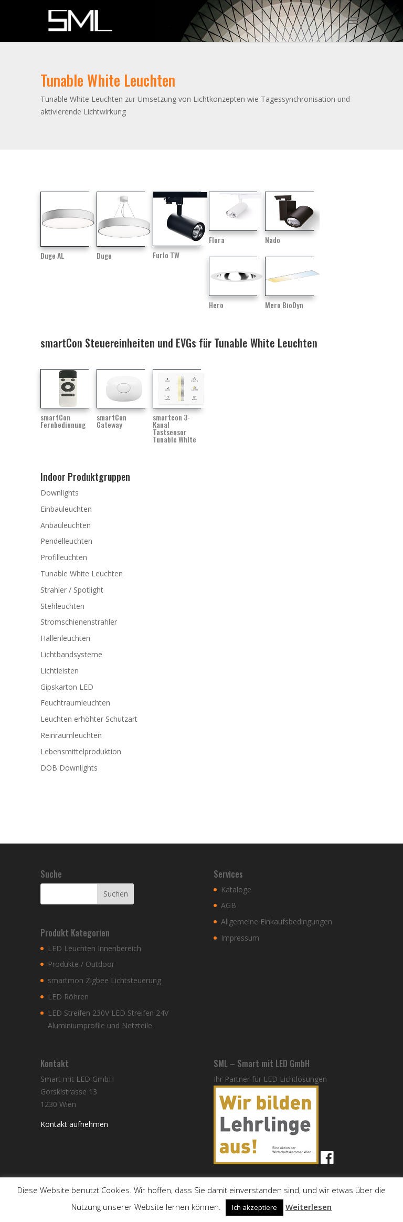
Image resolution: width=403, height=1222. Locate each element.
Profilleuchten (63, 557)
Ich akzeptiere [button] (254, 1207)
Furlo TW (166, 254)
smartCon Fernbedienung (63, 421)
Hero (216, 304)
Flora (217, 239)
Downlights (59, 493)
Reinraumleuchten (71, 735)
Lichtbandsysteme (71, 654)
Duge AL (52, 255)
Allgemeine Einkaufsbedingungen (276, 921)
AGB (228, 905)
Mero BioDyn (284, 304)
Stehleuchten (62, 606)
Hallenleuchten (65, 638)
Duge (104, 255)
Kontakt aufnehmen (74, 1124)
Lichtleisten (59, 671)
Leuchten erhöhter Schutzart (88, 719)
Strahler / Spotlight (71, 590)
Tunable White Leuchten (81, 573)
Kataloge (236, 889)
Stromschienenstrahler (78, 622)
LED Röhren (68, 997)
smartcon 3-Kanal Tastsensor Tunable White (174, 428)
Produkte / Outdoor (81, 964)
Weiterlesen (308, 1207)
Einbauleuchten (66, 509)
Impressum (240, 938)
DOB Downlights (69, 768)
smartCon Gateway (111, 421)
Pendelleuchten (66, 541)
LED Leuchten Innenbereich (94, 948)
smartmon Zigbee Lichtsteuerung (104, 980)
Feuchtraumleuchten (75, 703)
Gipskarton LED (66, 687)
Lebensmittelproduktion (80, 751)
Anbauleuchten (65, 525)
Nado (272, 239)
